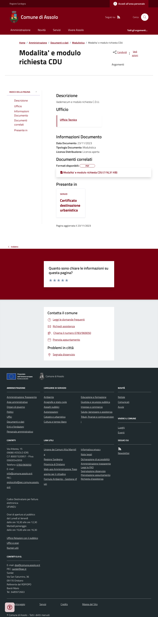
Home (22, 43)
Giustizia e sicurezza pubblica (95, 402)
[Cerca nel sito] (143, 17)
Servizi (57, 30)
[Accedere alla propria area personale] (129, 3)
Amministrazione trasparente (96, 463)
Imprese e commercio (92, 407)
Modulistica (78, 43)
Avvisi (121, 407)
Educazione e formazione (93, 397)
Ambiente (49, 397)
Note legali (86, 454)
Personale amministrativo (20, 431)
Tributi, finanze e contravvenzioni (97, 419)
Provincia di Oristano (54, 464)
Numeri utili (13, 548)
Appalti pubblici (51, 407)
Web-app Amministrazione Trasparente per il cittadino (60, 471)
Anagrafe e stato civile (55, 402)
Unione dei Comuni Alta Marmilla (60, 452)
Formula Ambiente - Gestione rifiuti (60, 481)
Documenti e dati (59, 43)
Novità (42, 30)
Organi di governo (16, 407)
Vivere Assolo (76, 30)
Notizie (121, 397)
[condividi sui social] (119, 52)
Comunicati (123, 402)
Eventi (121, 432)
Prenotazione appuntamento (95, 475)
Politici (10, 412)
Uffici (9, 417)
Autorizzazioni (51, 412)
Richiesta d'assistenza (92, 479)
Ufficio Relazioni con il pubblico (22, 538)
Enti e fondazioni (15, 426)
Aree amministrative (17, 402)
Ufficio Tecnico (68, 120)
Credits (64, 604)
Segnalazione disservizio (93, 471)
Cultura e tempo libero (55, 422)
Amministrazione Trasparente (22, 397)
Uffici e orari (13, 543)
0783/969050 (24, 465)
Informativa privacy (91, 449)
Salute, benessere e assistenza (96, 412)
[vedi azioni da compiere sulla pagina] (133, 53)
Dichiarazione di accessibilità (95, 459)
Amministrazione (20, 30)
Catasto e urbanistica (54, 417)
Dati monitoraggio (16, 604)
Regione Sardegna (18, 3)
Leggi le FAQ (87, 467)
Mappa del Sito (90, 604)
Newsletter (123, 453)
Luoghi (121, 427)
